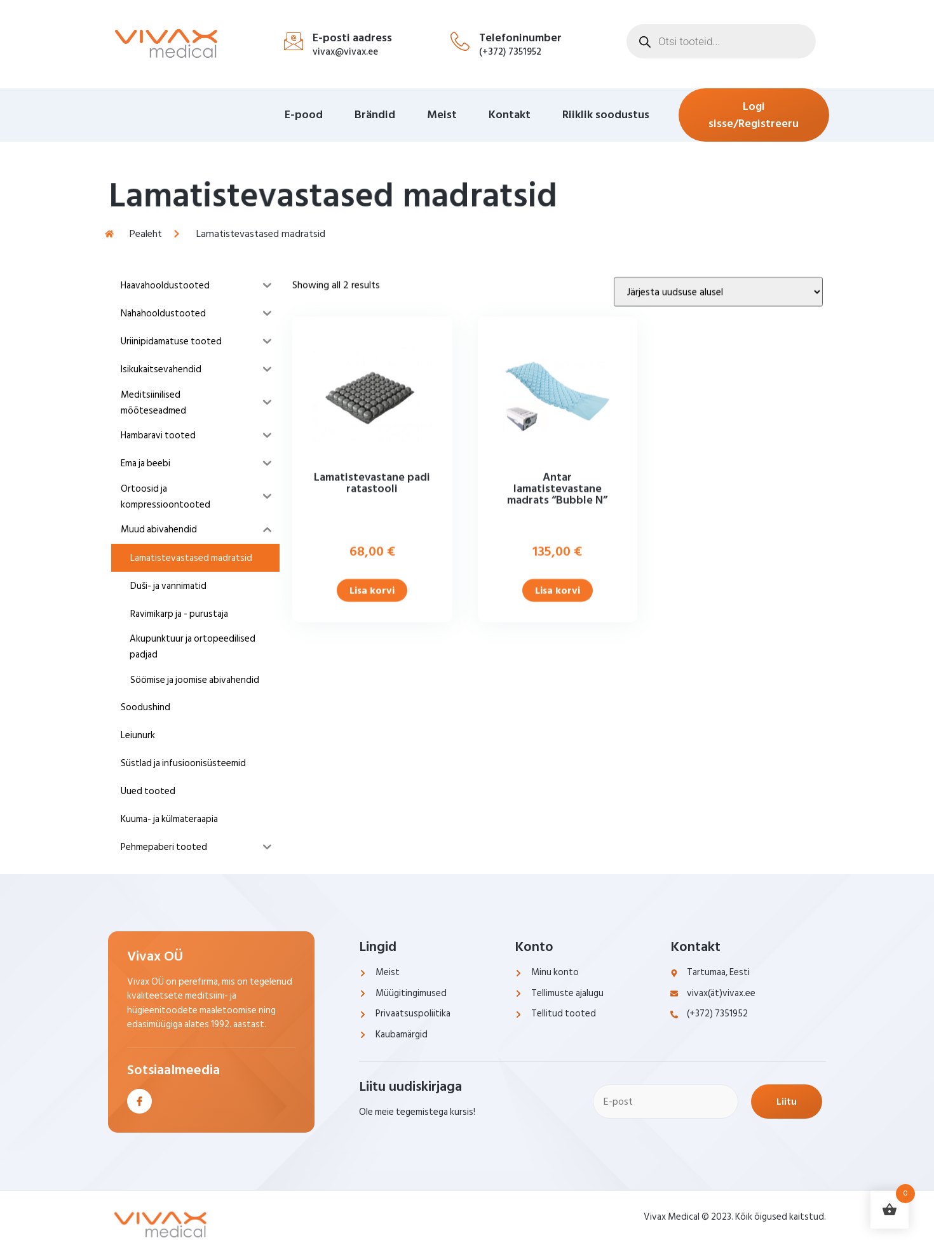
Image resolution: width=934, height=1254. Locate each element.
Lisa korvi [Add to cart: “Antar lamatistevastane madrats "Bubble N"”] (557, 646)
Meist (442, 114)
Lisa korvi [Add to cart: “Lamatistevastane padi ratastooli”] (372, 646)
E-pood (304, 114)
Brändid (375, 114)
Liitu (786, 1101)
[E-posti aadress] (293, 41)
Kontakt (510, 114)
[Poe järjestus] (718, 348)
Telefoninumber (520, 38)
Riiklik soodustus (605, 114)
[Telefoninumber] (460, 41)
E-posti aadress (352, 38)
